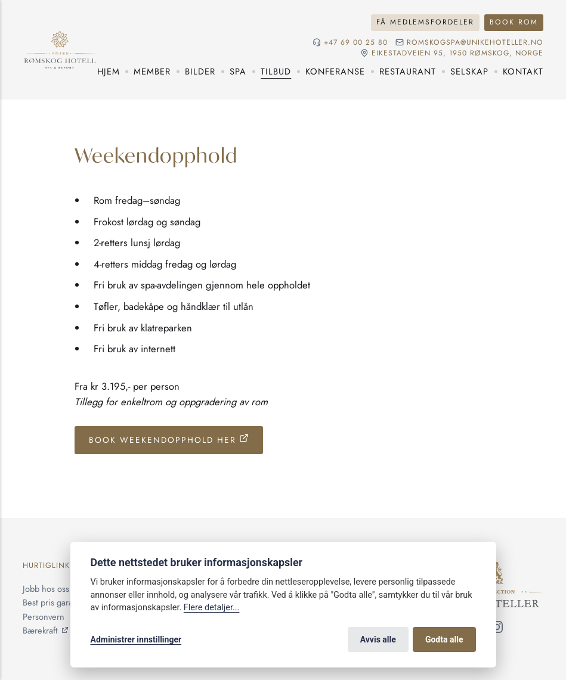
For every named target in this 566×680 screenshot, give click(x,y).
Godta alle (444, 639)
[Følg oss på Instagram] (497, 628)
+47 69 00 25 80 (356, 42)
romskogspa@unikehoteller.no (475, 42)
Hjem (108, 71)
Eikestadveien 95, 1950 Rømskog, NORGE (457, 53)
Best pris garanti (52, 602)
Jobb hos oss (46, 588)
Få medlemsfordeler (425, 22)
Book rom (514, 22)
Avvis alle (378, 639)
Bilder (200, 71)
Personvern (43, 616)
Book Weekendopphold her (162, 440)
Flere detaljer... (212, 608)
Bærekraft (40, 630)
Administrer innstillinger (136, 639)
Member (152, 71)
